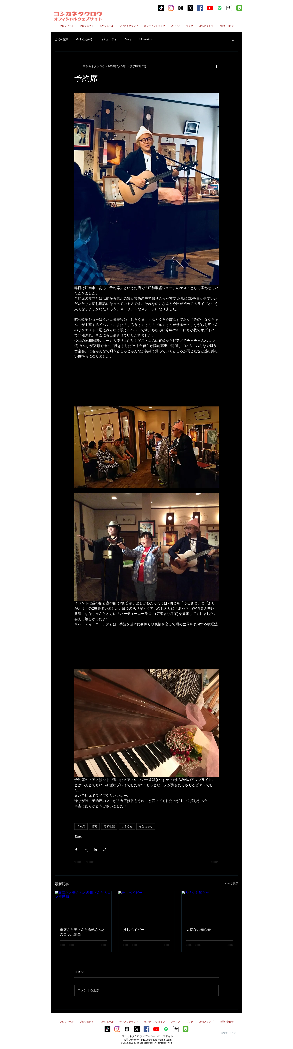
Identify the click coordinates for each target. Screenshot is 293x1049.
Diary (128, 39)
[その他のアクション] (216, 66)
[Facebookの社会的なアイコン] (200, 8)
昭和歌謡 (109, 826)
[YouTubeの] (210, 8)
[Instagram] (171, 8)
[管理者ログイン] (228, 1033)
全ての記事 (61, 39)
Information (146, 39)
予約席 (81, 826)
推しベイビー (133, 930)
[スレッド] (181, 8)
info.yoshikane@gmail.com (156, 1039)
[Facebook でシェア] (76, 850)
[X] (190, 8)
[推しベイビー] (146, 906)
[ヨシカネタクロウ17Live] (229, 8)
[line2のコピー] (239, 8)
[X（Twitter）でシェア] (86, 850)
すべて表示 (231, 883)
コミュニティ (108, 39)
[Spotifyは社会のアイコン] (220, 8)
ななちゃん (146, 826)
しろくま (126, 826)
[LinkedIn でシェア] (95, 850)
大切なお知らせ (198, 930)
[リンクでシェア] (105, 850)
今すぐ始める (84, 39)
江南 (94, 826)
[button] (233, 39)
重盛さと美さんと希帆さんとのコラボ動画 (82, 932)
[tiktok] (161, 8)
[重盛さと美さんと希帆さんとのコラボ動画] (83, 906)
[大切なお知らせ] (210, 906)
